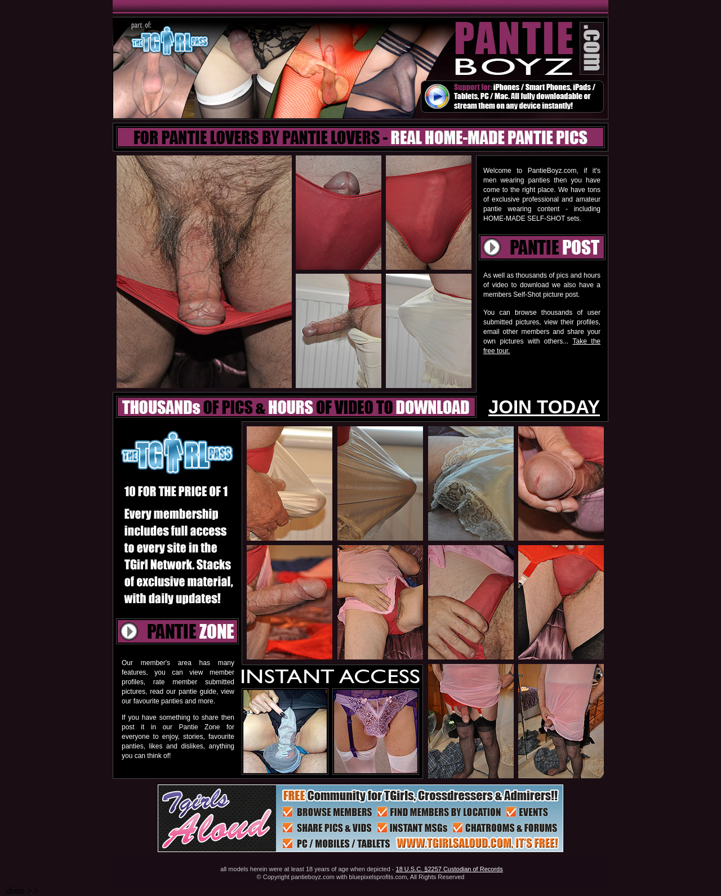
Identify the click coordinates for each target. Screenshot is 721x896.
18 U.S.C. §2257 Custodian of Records (449, 869)
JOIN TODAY (544, 406)
